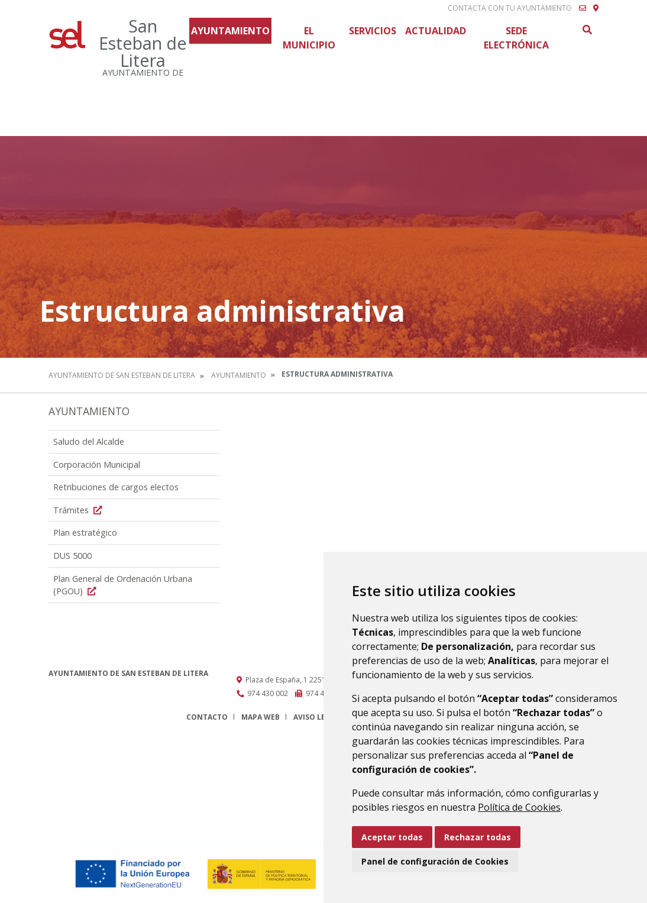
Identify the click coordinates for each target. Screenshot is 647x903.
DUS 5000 (72, 555)
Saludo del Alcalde (88, 441)
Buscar (587, 29)
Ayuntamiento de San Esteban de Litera (121, 375)
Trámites (79, 510)
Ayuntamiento (230, 30)
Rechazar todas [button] (477, 837)
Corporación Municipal (96, 464)
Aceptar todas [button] (392, 837)
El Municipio (309, 37)
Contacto (207, 717)
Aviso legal (316, 717)
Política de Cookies (519, 807)
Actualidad (435, 30)
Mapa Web (260, 717)
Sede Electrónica (516, 37)
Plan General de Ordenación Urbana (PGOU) (122, 585)
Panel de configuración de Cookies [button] (435, 861)
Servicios (372, 30)
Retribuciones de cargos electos (116, 487)
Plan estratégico (85, 532)
